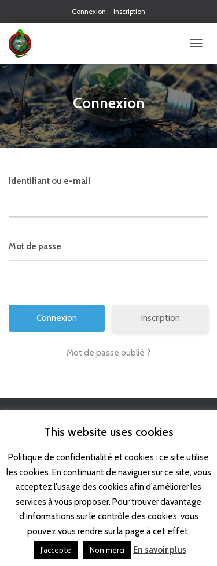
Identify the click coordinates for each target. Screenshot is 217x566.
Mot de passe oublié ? (108, 352)
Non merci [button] (107, 549)
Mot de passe (35, 246)
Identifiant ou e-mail (49, 181)
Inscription (129, 11)
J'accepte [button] (56, 549)
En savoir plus (159, 550)
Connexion (89, 11)
